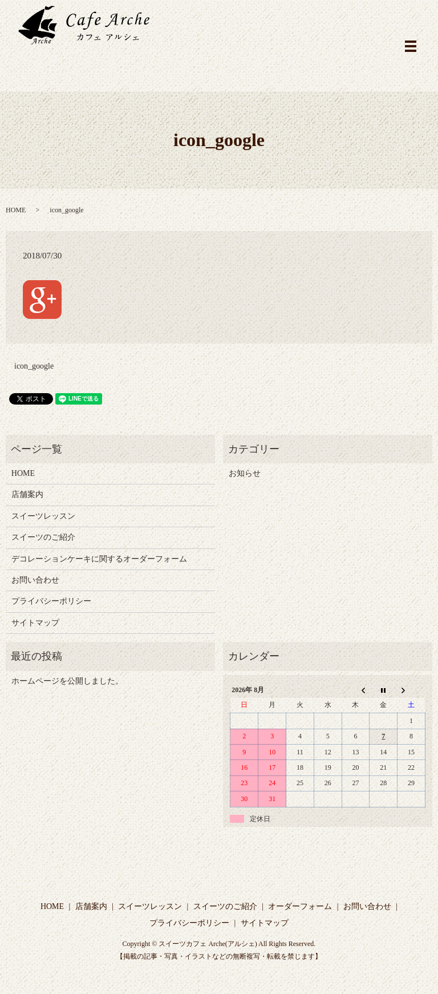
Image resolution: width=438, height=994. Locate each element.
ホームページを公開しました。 (67, 681)
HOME (16, 210)
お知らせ (245, 473)
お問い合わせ (35, 580)
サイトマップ (35, 623)
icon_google (34, 366)
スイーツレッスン (43, 516)
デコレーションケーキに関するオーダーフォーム (99, 559)
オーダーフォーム (300, 906)
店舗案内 (27, 494)
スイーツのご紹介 (43, 537)
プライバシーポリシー (51, 601)
